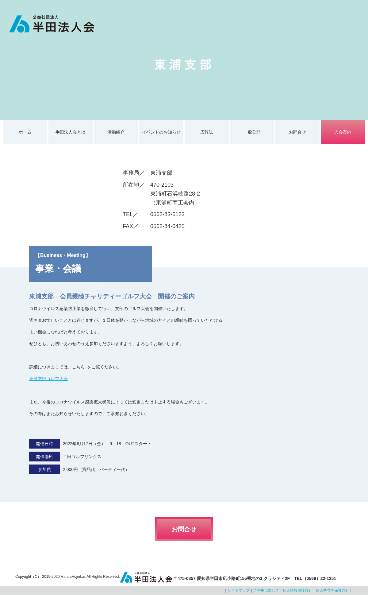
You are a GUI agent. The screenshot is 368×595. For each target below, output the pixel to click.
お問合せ (297, 132)
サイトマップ (239, 590)
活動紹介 (116, 132)
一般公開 (252, 132)
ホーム (25, 132)
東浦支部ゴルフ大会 (48, 378)
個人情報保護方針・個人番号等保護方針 (316, 590)
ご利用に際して (266, 590)
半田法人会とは (71, 132)
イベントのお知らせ (161, 132)
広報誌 (206, 132)
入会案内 (342, 132)
